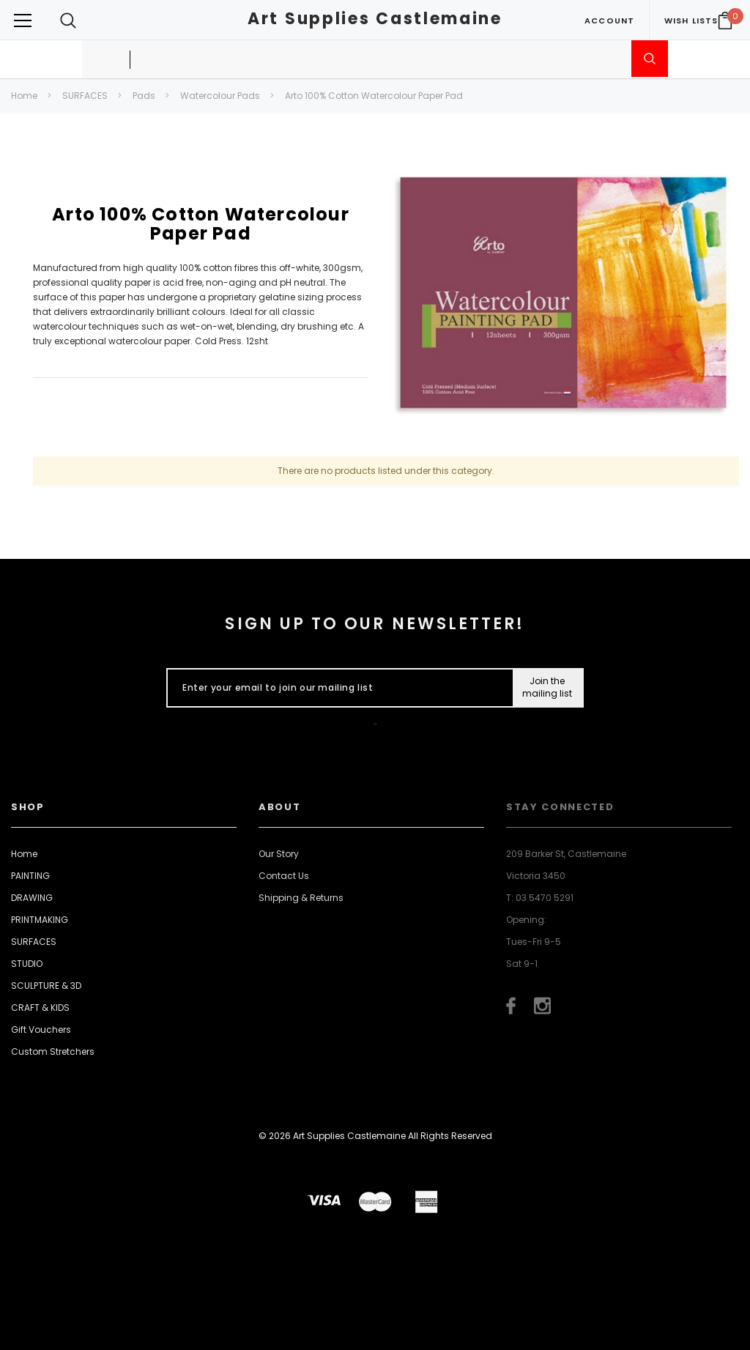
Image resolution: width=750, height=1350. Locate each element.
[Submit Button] (547, 688)
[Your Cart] (725, 20)
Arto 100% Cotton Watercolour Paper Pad (374, 95)
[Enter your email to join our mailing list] (336, 688)
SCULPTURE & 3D (46, 985)
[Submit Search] (649, 58)
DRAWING (32, 897)
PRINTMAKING (39, 919)
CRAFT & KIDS (40, 1007)
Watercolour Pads (220, 95)
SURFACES (85, 95)
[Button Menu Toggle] (22, 20)
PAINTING (30, 875)
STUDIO (26, 963)
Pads (144, 95)
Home (24, 95)
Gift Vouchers (41, 1029)
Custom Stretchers (52, 1051)
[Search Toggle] (68, 20)
